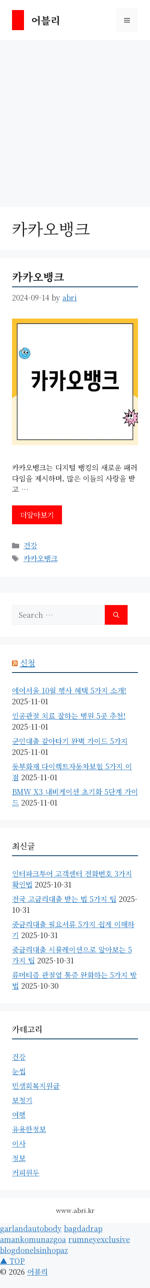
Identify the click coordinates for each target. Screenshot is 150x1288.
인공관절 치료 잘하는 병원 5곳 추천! (69, 715)
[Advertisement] (75, 119)
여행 (19, 1114)
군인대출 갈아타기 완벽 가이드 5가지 (70, 741)
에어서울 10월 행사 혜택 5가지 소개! (69, 690)
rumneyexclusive (99, 1239)
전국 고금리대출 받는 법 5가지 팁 (64, 898)
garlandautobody (31, 1228)
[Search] (116, 615)
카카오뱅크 (38, 276)
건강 (30, 545)
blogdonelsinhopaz (34, 1250)
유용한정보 (29, 1129)
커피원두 (25, 1172)
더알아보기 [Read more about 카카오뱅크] (37, 514)
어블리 (45, 20)
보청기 (22, 1100)
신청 (27, 663)
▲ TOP (12, 1260)
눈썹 (19, 1071)
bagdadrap (83, 1228)
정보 (19, 1158)
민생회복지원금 (36, 1085)
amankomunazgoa (33, 1239)
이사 (19, 1143)
